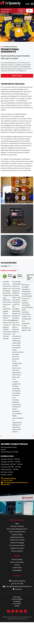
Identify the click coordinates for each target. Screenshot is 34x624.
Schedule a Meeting (8, 478)
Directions (5, 484)
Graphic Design (17, 534)
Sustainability (17, 570)
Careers (17, 565)
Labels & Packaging (17, 543)
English (27, 4)
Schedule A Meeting (17, 581)
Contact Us (17, 576)
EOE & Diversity (17, 603)
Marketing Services (17, 537)
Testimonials (17, 568)
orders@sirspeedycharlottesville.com (14, 482)
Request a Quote (21, 10)
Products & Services (17, 520)
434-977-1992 (5, 11)
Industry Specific (17, 551)
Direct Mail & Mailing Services (17, 529)
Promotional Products (17, 545)
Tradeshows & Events (10, 47)
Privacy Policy (17, 597)
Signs (17, 523)
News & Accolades (17, 562)
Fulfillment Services (17, 548)
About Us (17, 556)
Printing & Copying (17, 526)
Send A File (29, 10)
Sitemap (17, 606)
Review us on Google (8, 270)
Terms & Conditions (17, 599)
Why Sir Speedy (17, 559)
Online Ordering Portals (17, 532)
